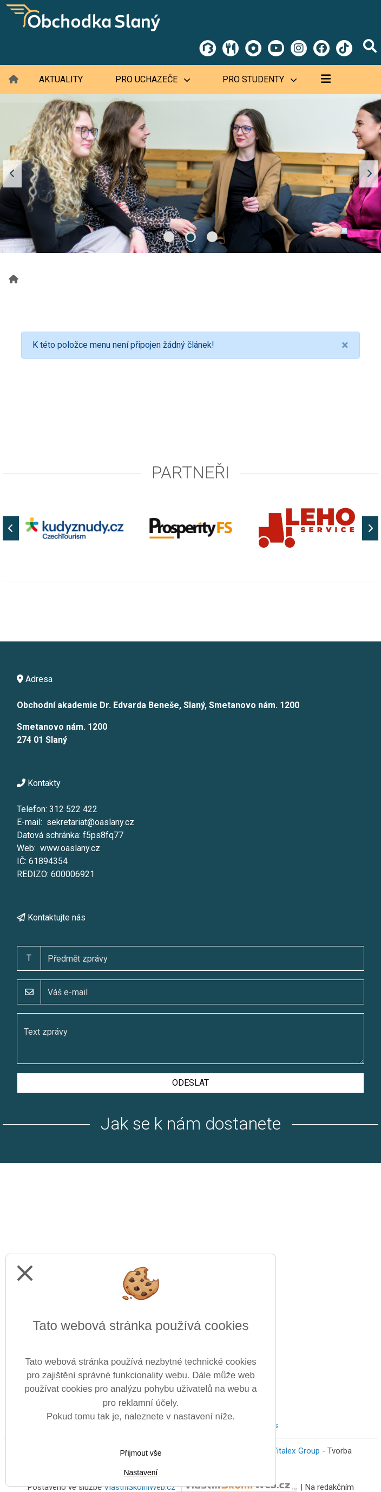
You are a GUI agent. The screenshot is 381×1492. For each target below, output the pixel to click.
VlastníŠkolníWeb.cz (201, 1487)
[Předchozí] (11, 528)
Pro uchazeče (152, 79)
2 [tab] (190, 236)
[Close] (345, 345)
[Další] (370, 528)
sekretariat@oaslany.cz (90, 822)
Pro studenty (259, 79)
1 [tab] (168, 236)
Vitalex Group (296, 1451)
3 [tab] (212, 236)
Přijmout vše (140, 1453)
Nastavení (140, 1472)
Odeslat (190, 1083)
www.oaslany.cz (70, 848)
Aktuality (61, 79)
